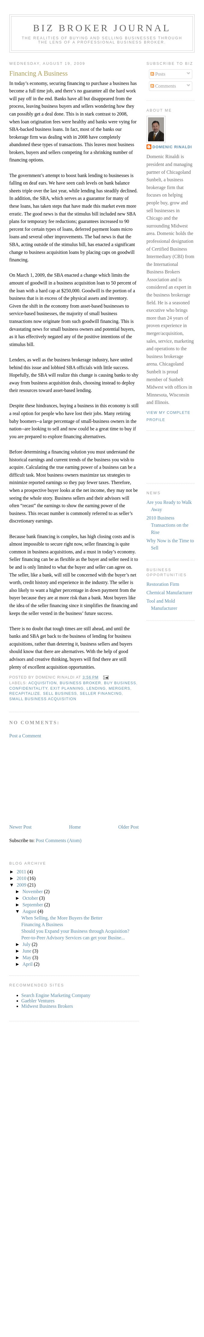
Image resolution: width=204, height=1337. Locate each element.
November (33, 891)
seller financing (101, 693)
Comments (163, 86)
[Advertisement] (54, 780)
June (27, 950)
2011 (22, 871)
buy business (120, 683)
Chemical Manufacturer (169, 592)
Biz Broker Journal (102, 28)
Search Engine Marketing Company (56, 995)
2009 (22, 884)
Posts (157, 74)
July (27, 944)
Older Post (128, 827)
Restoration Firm (163, 584)
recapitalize (24, 693)
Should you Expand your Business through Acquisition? (75, 931)
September (33, 904)
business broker (80, 683)
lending (96, 688)
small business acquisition (42, 699)
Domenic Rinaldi (172, 147)
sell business (60, 693)
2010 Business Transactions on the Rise (168, 525)
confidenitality (28, 688)
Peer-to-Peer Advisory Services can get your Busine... (73, 937)
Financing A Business (38, 73)
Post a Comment (25, 735)
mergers (119, 688)
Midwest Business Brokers (47, 1006)
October (31, 898)
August (30, 911)
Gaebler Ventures (37, 1000)
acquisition (42, 683)
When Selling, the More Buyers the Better (62, 917)
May (27, 957)
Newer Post (20, 827)
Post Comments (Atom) (59, 840)
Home (75, 827)
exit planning (67, 688)
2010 (22, 878)
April (28, 964)
